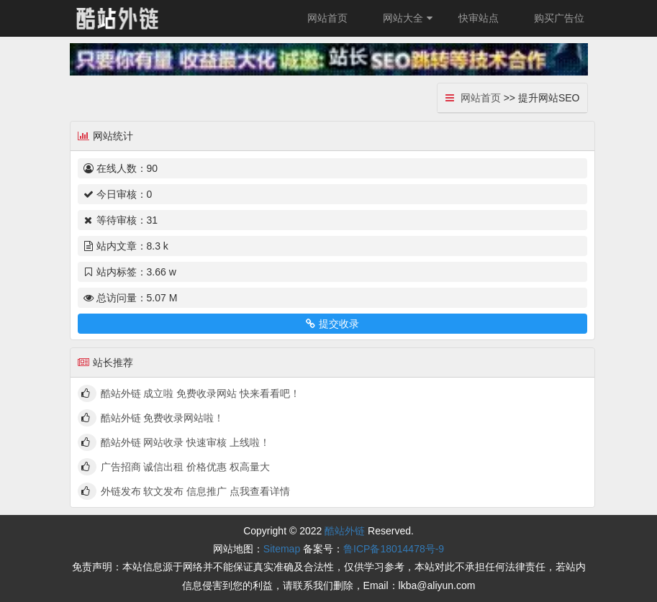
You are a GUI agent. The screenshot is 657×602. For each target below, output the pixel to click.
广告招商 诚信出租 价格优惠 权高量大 (186, 467)
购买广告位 (559, 18)
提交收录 (332, 323)
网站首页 (327, 18)
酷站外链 (345, 531)
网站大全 (409, 18)
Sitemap (281, 549)
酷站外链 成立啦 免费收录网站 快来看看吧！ (201, 393)
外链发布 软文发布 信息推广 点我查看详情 (196, 491)
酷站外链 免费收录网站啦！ (163, 418)
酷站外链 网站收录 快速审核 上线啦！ (186, 442)
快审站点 (478, 18)
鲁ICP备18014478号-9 (393, 549)
